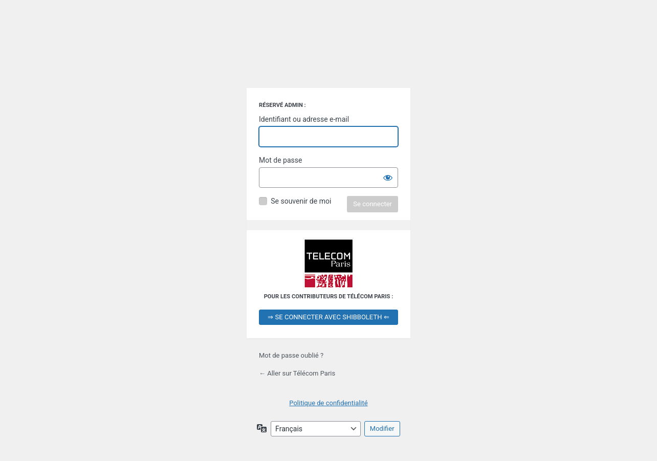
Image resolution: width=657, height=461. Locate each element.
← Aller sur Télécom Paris (297, 373)
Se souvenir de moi (301, 201)
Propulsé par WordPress (328, 54)
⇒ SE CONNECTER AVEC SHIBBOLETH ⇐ (328, 317)
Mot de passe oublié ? (291, 355)
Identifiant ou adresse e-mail (304, 119)
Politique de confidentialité (328, 403)
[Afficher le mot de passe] (388, 177)
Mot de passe (280, 160)
